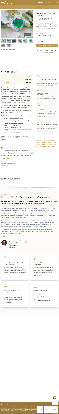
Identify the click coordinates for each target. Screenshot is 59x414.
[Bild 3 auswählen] (14, 41)
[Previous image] (2, 24)
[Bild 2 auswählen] (9, 41)
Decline (46, 409)
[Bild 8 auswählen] (9, 45)
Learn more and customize (54, 409)
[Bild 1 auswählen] (3, 41)
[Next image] (31, 24)
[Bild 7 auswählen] (3, 45)
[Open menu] (57, 2)
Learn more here (4, 165)
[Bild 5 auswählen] (25, 41)
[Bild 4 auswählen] (20, 41)
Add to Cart (47, 45)
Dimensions (5, 79)
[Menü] (57, 396)
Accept (40, 409)
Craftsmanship (6, 82)
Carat (4, 75)
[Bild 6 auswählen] (31, 41)
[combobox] (43, 41)
